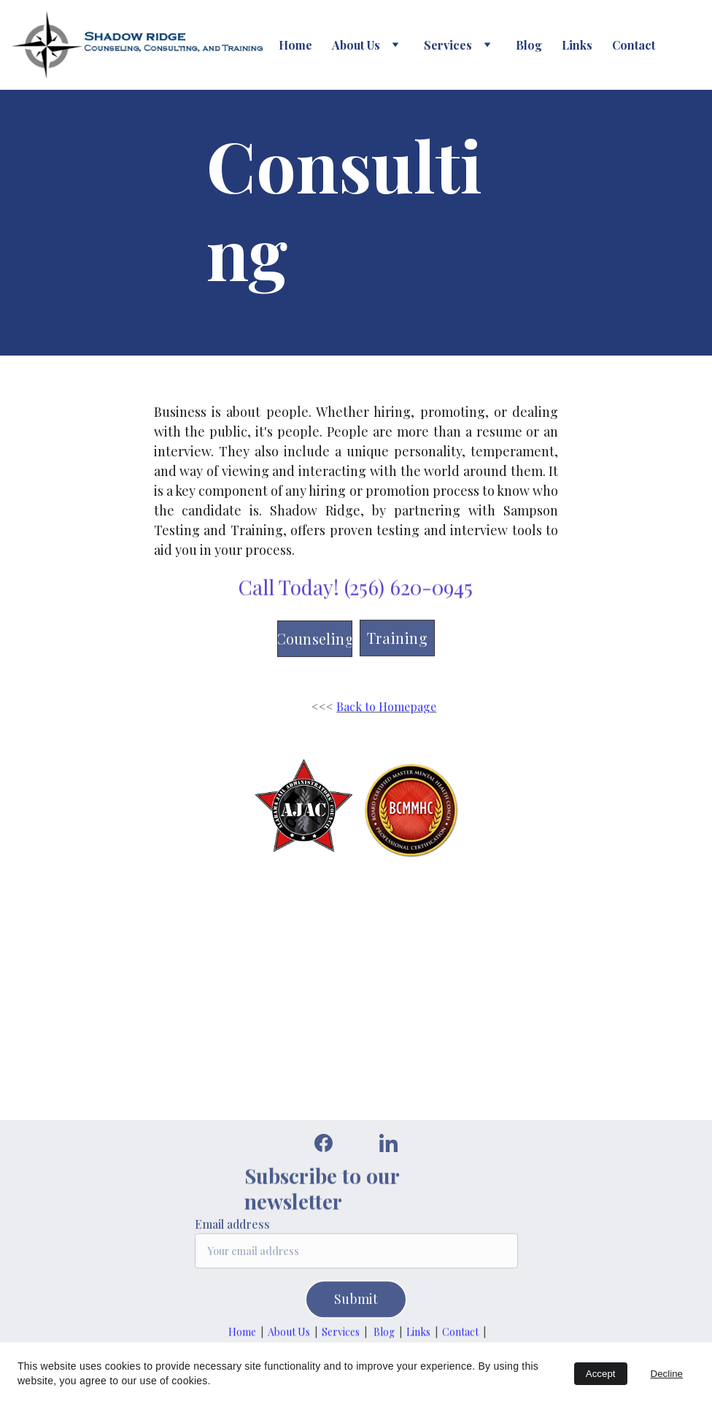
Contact (633, 45)
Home (295, 45)
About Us (356, 45)
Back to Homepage (386, 707)
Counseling (315, 641)
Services (341, 1333)
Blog (529, 45)
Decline (667, 1373)
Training (397, 640)
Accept (601, 1373)
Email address (232, 1230)
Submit (356, 1304)
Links (577, 45)
